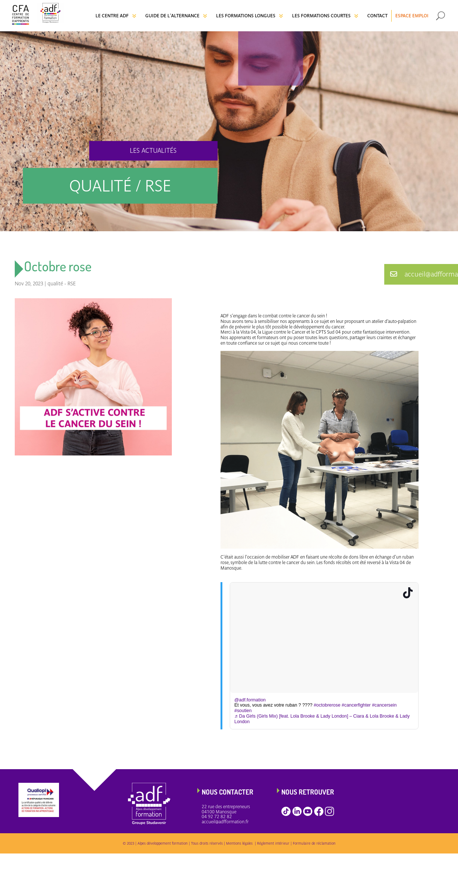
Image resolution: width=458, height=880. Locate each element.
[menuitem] (117, 15)
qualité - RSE (62, 283)
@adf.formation (250, 700)
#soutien (243, 710)
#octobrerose (327, 705)
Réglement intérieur (273, 843)
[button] (421, 274)
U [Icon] (440, 15)
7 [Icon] (134, 16)
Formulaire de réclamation (314, 843)
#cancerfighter (356, 705)
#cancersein (384, 705)
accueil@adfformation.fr (225, 821)
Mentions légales (240, 843)
